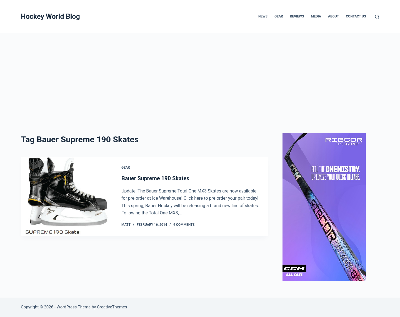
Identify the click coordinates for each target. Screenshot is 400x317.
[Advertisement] (200, 75)
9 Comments (184, 225)
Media (316, 16)
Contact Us (356, 16)
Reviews (297, 16)
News (263, 16)
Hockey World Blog (50, 16)
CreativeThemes (112, 307)
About (333, 16)
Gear (278, 16)
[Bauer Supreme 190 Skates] (67, 196)
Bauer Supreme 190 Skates (155, 178)
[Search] (377, 17)
